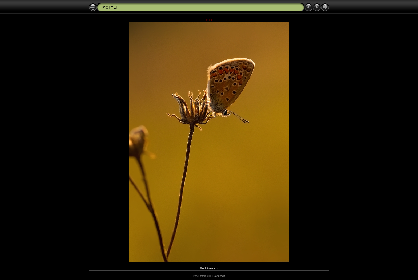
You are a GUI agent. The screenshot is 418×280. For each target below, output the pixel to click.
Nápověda (219, 275)
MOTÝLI (109, 7)
